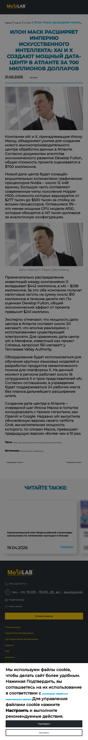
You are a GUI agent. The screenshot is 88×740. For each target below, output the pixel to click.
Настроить (44, 730)
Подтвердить (44, 715)
